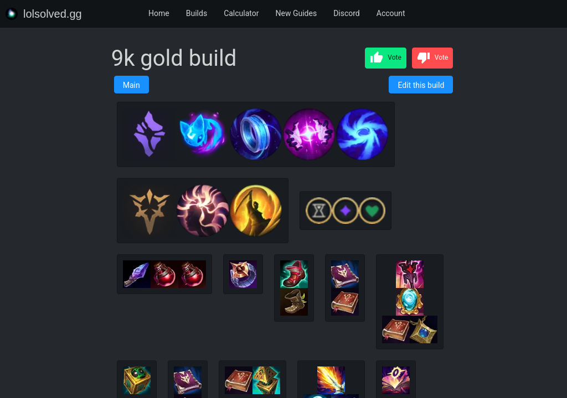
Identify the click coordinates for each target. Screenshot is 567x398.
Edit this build (421, 85)
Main (131, 85)
